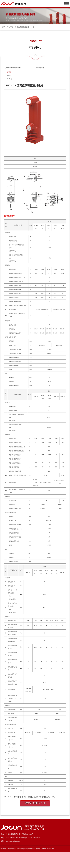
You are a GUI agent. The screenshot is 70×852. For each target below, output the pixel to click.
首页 (3, 27)
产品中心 (10, 27)
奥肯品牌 (29, 849)
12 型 (33, 27)
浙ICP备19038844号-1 (49, 849)
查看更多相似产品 (35, 803)
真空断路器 (40, 67)
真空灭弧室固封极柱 (22, 27)
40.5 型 (9, 79)
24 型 (9, 75)
